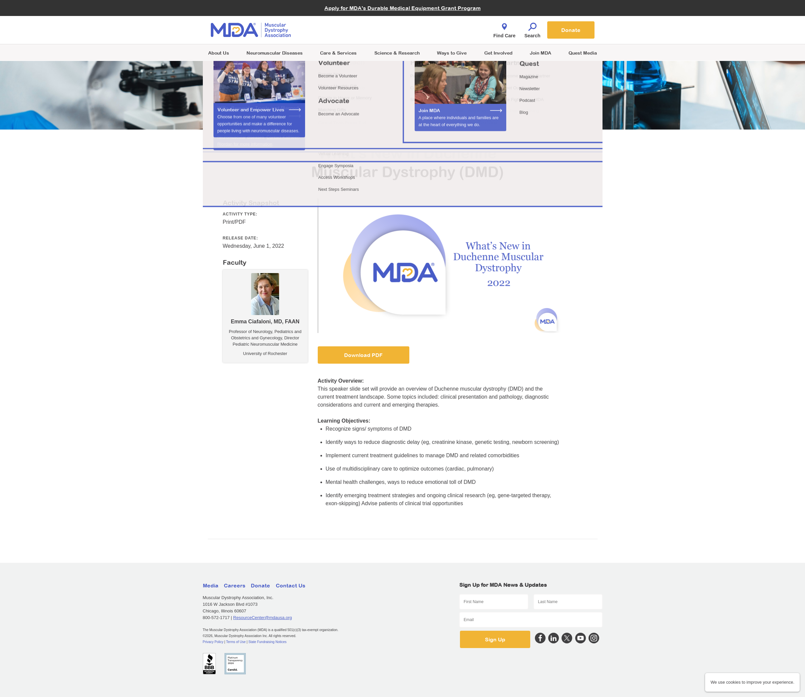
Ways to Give (452, 53)
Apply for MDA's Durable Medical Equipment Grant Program (402, 8)
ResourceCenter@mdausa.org (262, 617)
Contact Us (290, 585)
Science (397, 53)
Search (533, 28)
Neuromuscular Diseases (274, 53)
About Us (218, 53)
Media (210, 585)
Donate (571, 30)
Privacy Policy (213, 642)
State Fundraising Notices (267, 642)
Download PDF (363, 355)
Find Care (504, 28)
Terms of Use (236, 642)
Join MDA (540, 53)
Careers (234, 585)
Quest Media (583, 53)
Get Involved (498, 53)
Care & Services (338, 53)
